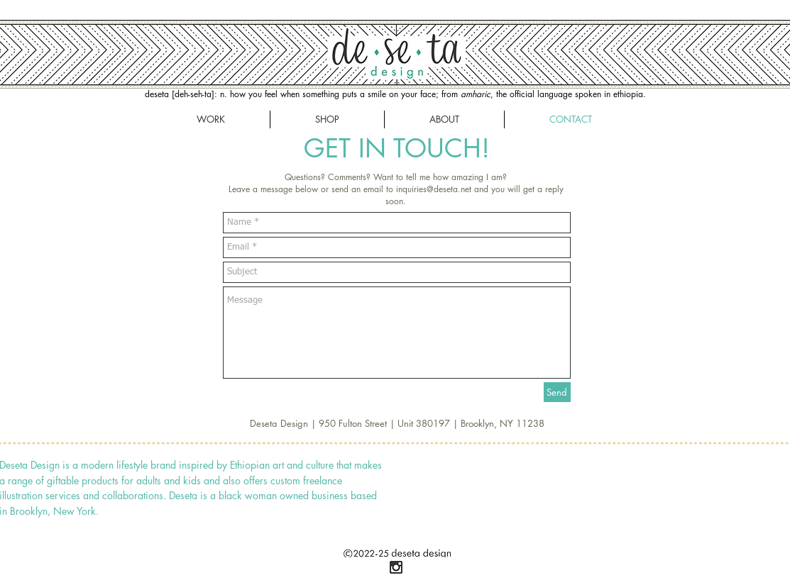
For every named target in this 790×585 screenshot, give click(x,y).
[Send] (557, 392)
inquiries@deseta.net (433, 189)
